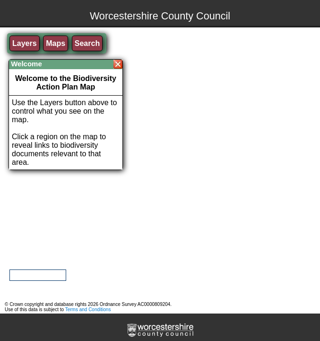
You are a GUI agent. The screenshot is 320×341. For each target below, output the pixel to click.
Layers (24, 43)
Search (87, 43)
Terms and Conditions (88, 309)
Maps (55, 43)
